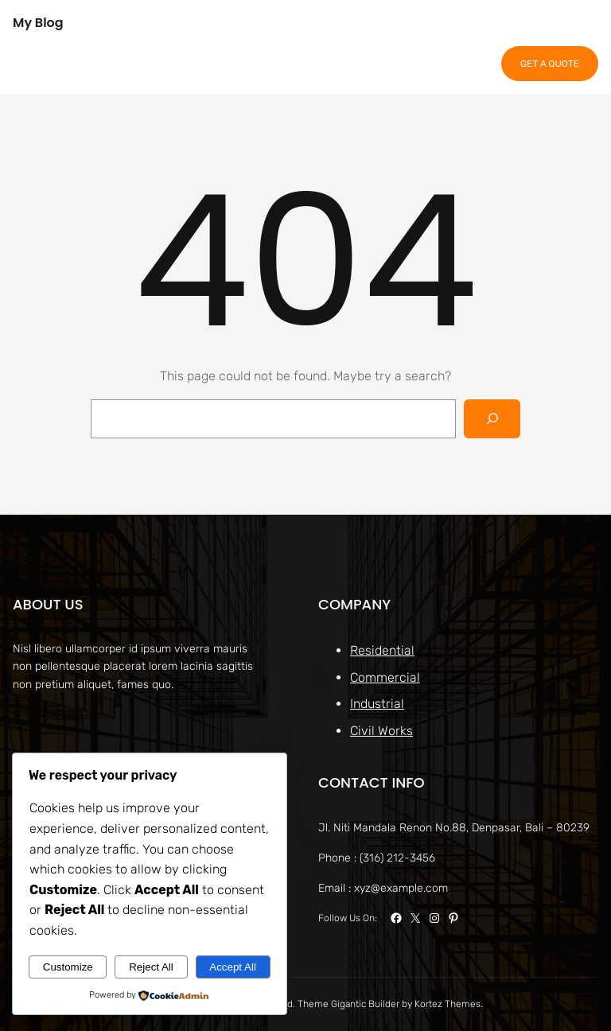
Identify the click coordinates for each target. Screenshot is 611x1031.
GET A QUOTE (549, 63)
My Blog (38, 23)
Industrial (377, 703)
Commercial (385, 677)
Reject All (151, 967)
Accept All (232, 967)
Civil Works (381, 730)
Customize (68, 967)
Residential (382, 650)
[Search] (492, 418)
